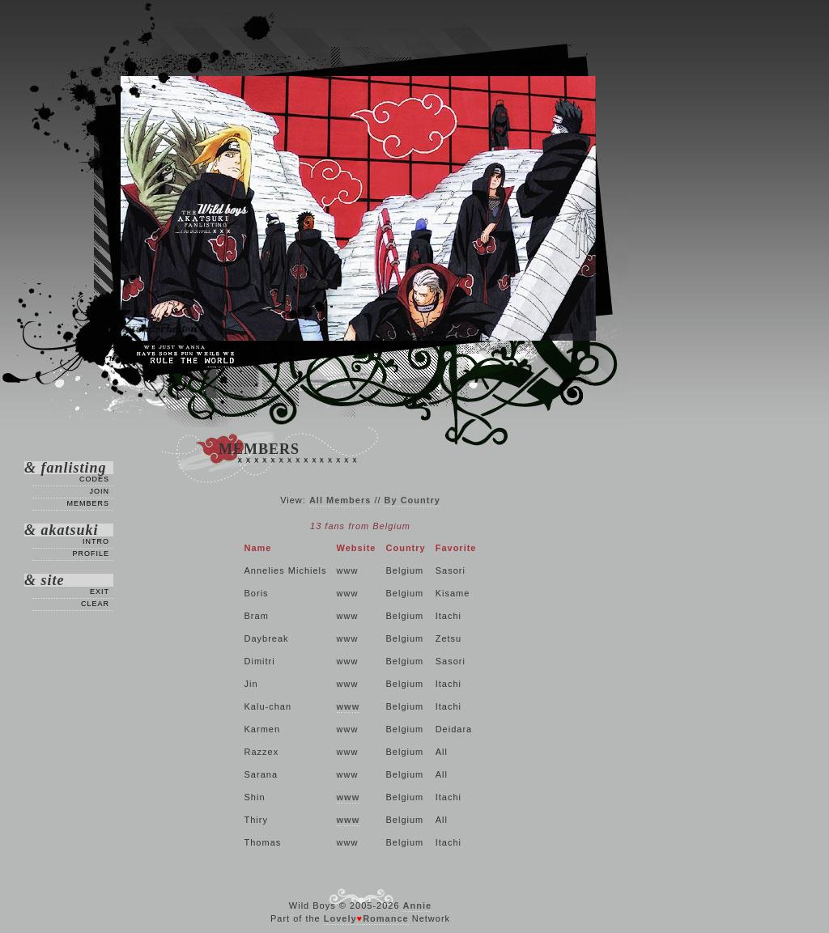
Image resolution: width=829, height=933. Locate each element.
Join (99, 491)
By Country (412, 500)
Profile (90, 553)
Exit (99, 591)
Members (87, 503)
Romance (386, 918)
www (348, 706)
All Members (340, 500)
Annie (417, 905)
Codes (94, 479)
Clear (95, 604)
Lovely (340, 918)
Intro (96, 541)
